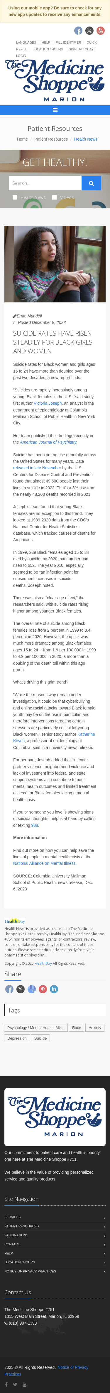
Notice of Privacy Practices (30, 1271)
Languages (26, 42)
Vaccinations (16, 1235)
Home (22, 139)
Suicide (40, 1038)
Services (12, 1217)
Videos (63, 197)
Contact (12, 1244)
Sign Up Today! (81, 49)
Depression (17, 1038)
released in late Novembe (36, 467)
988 (34, 825)
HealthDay (43, 963)
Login (21, 55)
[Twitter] (15, 1384)
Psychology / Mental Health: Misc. (36, 1027)
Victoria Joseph (48, 403)
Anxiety (95, 1027)
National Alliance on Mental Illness (44, 863)
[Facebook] (6, 1384)
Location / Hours (48, 49)
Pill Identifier (68, 42)
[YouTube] (25, 1384)
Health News (29, 197)
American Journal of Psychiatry (48, 442)
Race (76, 1027)
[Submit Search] (91, 183)
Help (46, 42)
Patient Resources (51, 139)
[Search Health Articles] (45, 183)
